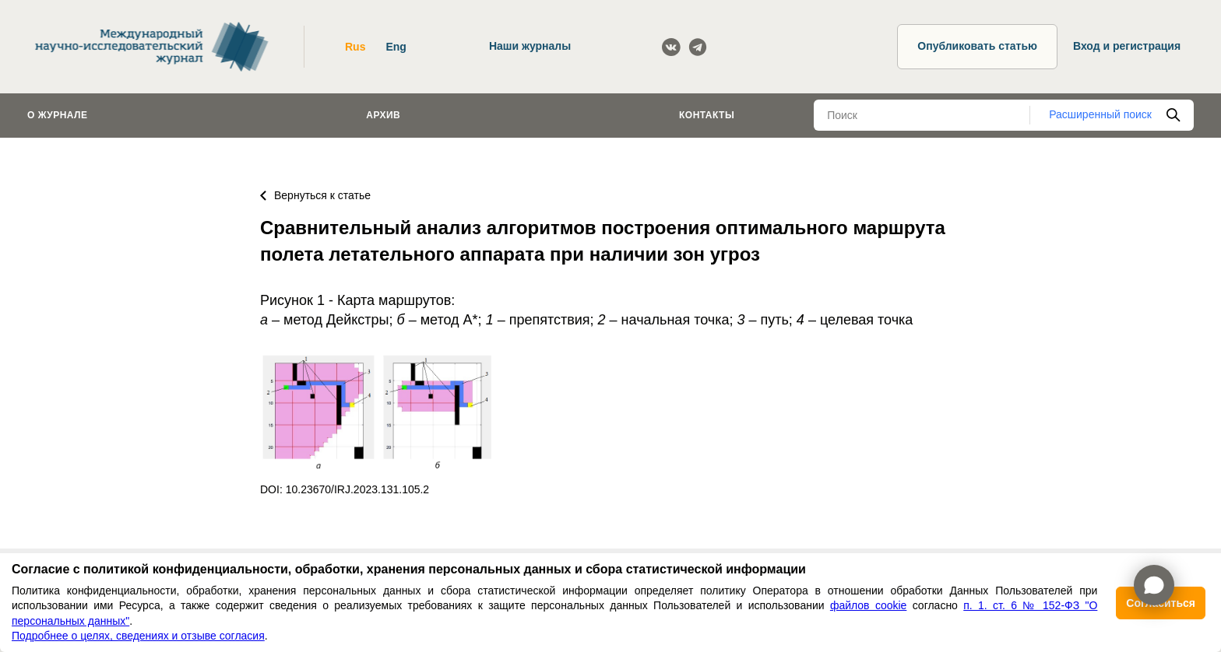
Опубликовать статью (977, 46)
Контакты (706, 115)
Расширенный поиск (1100, 114)
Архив (383, 115)
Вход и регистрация (1127, 46)
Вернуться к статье (315, 195)
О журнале (57, 115)
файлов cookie (868, 605)
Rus (355, 46)
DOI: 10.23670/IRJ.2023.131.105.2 (344, 489)
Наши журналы (530, 46)
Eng (395, 46)
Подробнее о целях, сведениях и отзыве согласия (138, 635)
